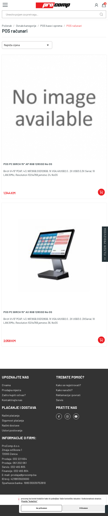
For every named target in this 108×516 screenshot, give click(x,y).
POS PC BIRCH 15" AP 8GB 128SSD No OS (27, 164)
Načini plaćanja (10, 415)
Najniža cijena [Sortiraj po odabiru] (27, 45)
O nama (6, 385)
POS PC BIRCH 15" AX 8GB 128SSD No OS (27, 312)
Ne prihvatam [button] (41, 508)
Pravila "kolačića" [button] (29, 501)
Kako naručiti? (64, 390)
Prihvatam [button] (83, 508)
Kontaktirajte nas (12, 400)
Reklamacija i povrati (68, 395)
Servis (59, 400)
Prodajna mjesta (11, 390)
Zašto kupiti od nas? (14, 395)
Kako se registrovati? (68, 385)
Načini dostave (10, 425)
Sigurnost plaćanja (13, 420)
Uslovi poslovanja (12, 430)
